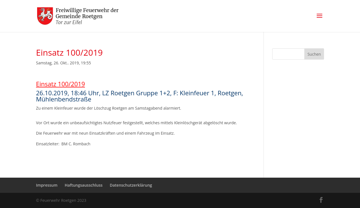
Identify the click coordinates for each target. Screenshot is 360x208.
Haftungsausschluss (84, 185)
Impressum (46, 185)
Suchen (314, 54)
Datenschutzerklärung (131, 185)
